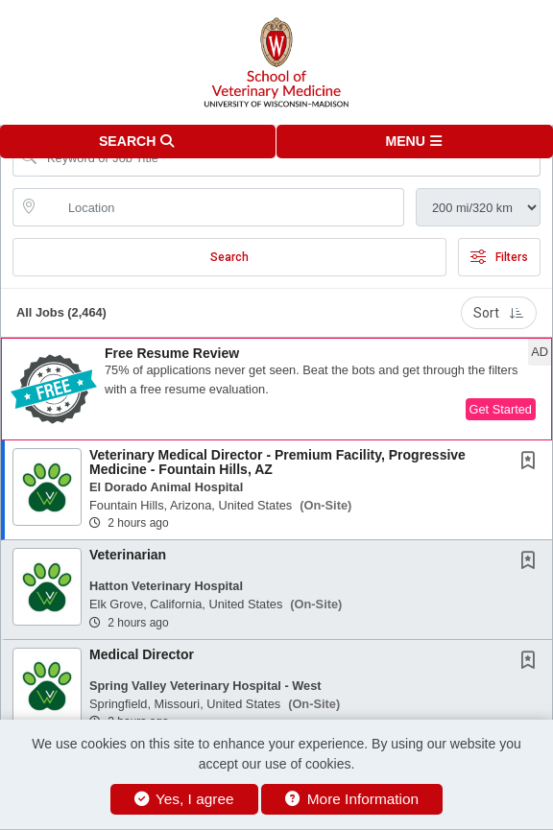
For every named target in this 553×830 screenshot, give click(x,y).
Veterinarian (127, 554)
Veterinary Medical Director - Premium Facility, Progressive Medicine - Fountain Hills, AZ (277, 462)
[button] (414, 141)
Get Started (500, 409)
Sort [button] (498, 312)
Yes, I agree (184, 799)
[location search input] (221, 207)
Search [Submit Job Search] (229, 257)
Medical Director (141, 654)
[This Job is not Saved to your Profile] (531, 462)
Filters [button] (499, 257)
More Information (352, 799)
